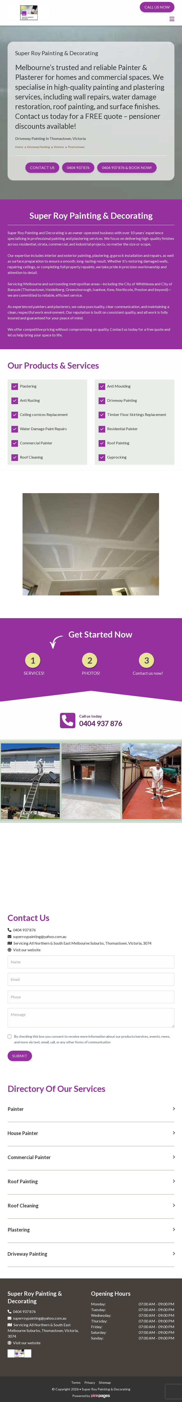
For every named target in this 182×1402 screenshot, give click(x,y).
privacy (89, 1382)
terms (76, 1382)
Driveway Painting (40, 147)
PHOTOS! (91, 673)
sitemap (105, 1382)
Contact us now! (148, 673)
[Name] (91, 962)
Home (20, 147)
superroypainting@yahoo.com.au (37, 936)
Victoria (60, 147)
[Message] (91, 1017)
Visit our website (24, 949)
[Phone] (91, 997)
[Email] (91, 979)
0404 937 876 (100, 723)
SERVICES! (34, 673)
